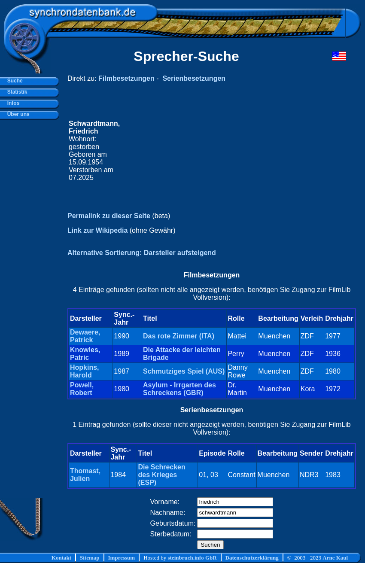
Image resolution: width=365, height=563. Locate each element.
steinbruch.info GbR (191, 557)
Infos (11, 103)
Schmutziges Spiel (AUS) (184, 371)
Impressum (121, 557)
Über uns (17, 114)
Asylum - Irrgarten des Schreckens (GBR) (179, 388)
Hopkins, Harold (84, 371)
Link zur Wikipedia (97, 230)
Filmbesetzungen (126, 78)
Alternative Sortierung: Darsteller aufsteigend (141, 252)
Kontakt (61, 557)
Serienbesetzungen (193, 78)
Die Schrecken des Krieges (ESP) (161, 474)
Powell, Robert (82, 388)
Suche (13, 81)
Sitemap (90, 557)
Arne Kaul (335, 557)
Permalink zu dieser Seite (108, 215)
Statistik (15, 92)
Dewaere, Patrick (85, 336)
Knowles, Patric (85, 353)
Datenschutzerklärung (252, 557)
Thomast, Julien (85, 474)
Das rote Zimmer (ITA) (178, 336)
